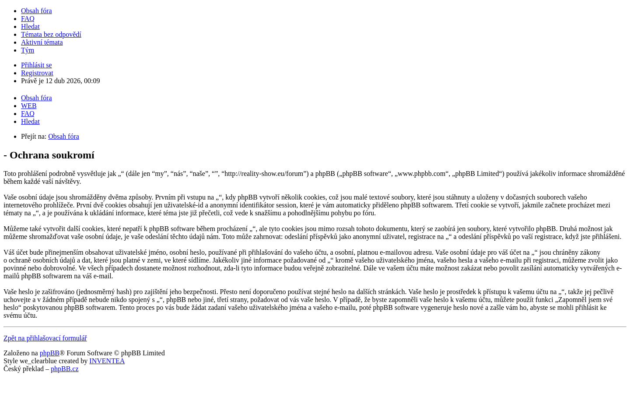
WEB (29, 105)
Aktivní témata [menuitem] (42, 42)
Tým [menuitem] (27, 50)
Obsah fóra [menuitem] (36, 10)
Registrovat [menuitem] (37, 73)
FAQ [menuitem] (28, 18)
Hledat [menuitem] (30, 26)
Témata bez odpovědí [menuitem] (51, 34)
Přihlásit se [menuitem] (36, 65)
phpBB (50, 353)
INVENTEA (107, 361)
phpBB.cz (65, 368)
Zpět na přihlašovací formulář (45, 338)
